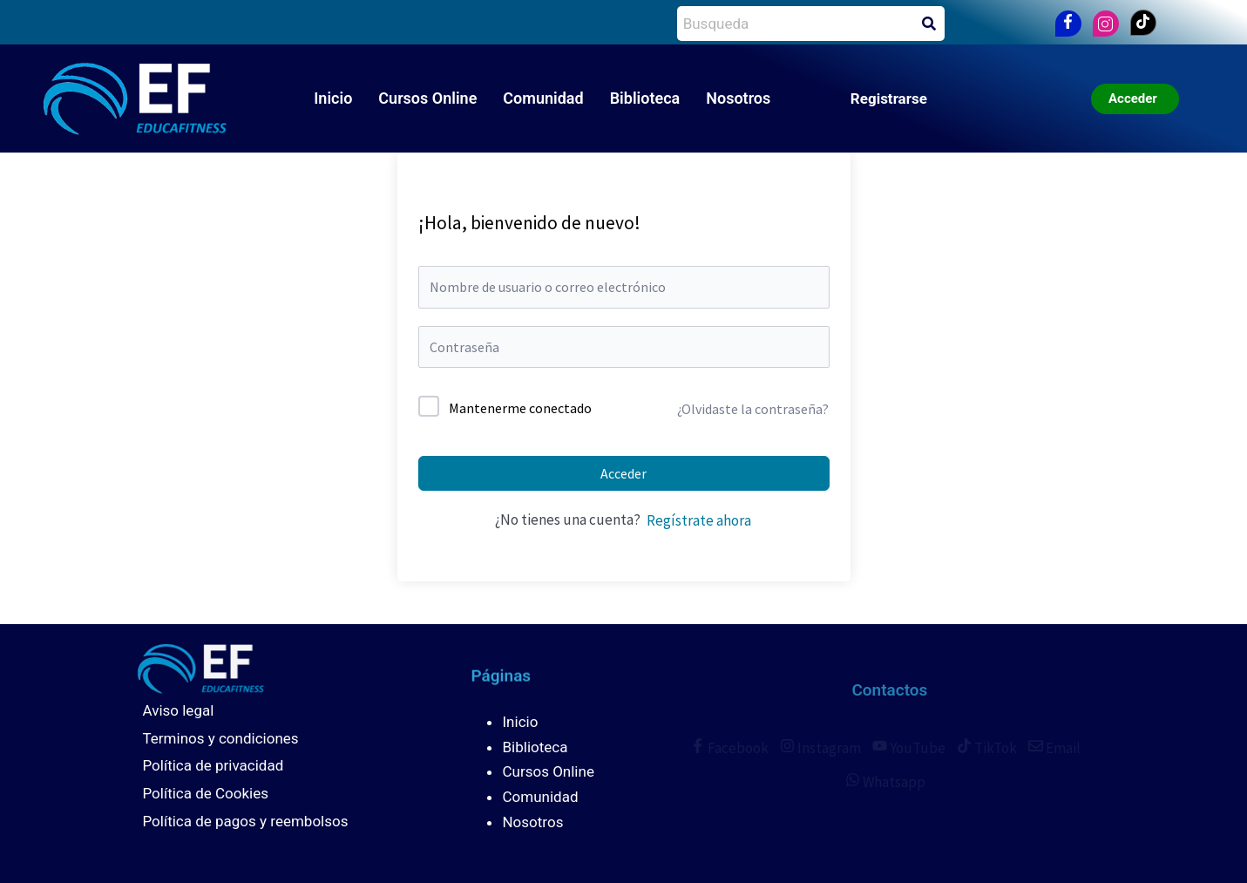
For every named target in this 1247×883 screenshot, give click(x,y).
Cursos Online (427, 98)
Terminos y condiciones (221, 738)
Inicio (333, 98)
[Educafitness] (184, 666)
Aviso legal (178, 710)
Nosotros (738, 98)
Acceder (623, 473)
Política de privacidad (213, 765)
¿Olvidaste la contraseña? (753, 409)
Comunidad (543, 98)
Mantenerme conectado (520, 408)
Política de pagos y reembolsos (246, 821)
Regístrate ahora (699, 520)
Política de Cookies (206, 793)
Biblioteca (645, 98)
